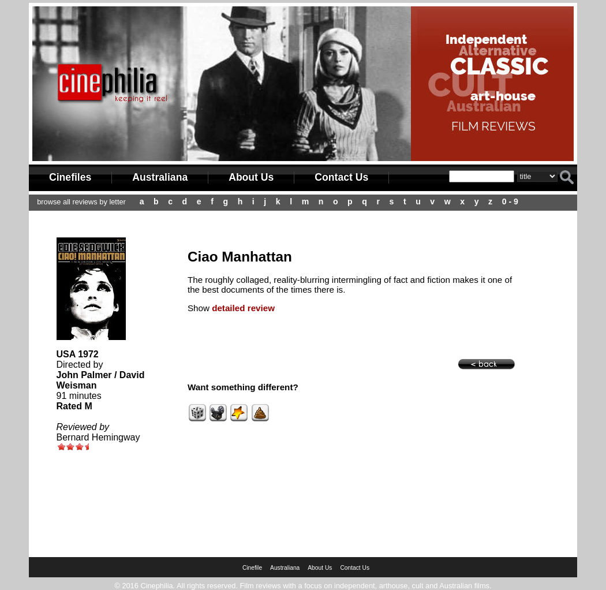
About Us (251, 177)
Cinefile (252, 568)
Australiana (160, 177)
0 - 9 (510, 201)
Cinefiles (70, 177)
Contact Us (341, 177)
